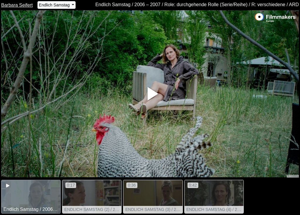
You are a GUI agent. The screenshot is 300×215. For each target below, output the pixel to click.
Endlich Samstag (55, 5)
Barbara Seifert (17, 5)
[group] (31, 197)
